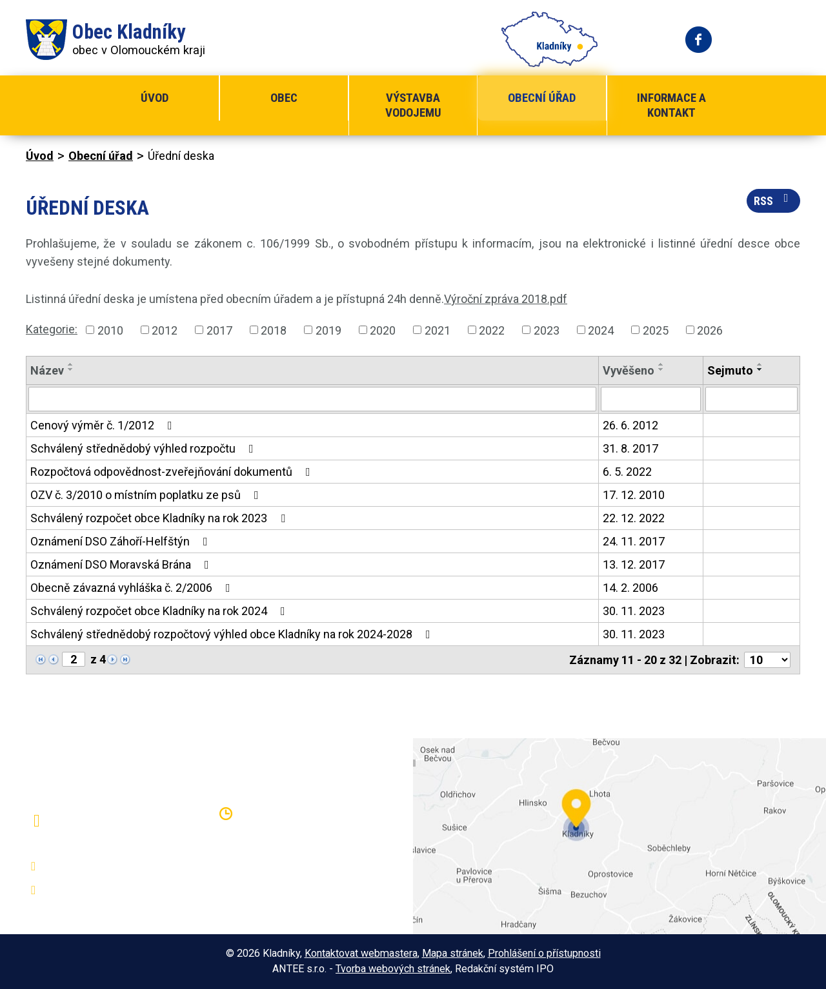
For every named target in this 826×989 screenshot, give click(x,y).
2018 (274, 330)
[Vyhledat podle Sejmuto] (751, 399)
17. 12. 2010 (634, 495)
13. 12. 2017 (634, 564)
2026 (710, 330)
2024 (601, 330)
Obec (283, 97)
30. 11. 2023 (634, 611)
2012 (164, 330)
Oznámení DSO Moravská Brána (122, 564)
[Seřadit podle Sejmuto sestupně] (760, 369)
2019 (328, 330)
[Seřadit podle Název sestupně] (71, 369)
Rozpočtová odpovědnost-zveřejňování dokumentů (173, 471)
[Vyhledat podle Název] (312, 399)
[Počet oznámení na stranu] (767, 660)
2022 (492, 330)
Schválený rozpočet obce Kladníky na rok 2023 (160, 518)
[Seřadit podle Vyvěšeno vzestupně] (661, 364)
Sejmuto (730, 370)
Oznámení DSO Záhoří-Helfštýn (121, 541)
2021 (437, 330)
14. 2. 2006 (630, 587)
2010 (110, 330)
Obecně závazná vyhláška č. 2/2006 (133, 587)
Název (47, 370)
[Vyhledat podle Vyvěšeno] (651, 399)
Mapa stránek (452, 953)
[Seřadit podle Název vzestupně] (71, 364)
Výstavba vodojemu (413, 105)
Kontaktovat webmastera (361, 953)
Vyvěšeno (628, 370)
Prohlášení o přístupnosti (544, 953)
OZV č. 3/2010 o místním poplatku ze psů (147, 495)
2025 (656, 330)
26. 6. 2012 (630, 425)
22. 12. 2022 (634, 518)
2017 (219, 330)
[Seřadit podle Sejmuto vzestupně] (760, 364)
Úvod (154, 97)
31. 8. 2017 (630, 448)
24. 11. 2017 (634, 541)
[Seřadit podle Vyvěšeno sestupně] (661, 369)
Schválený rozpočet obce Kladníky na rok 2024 (160, 611)
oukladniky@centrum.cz (107, 890)
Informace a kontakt (671, 105)
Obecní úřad (542, 97)
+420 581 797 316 (95, 866)
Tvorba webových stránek (393, 969)
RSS (774, 200)
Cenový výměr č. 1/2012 (103, 425)
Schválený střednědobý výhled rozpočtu (144, 448)
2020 (383, 330)
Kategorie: (51, 329)
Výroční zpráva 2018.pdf (505, 299)
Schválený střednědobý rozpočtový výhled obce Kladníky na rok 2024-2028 (233, 634)
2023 (546, 330)
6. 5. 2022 (627, 471)
